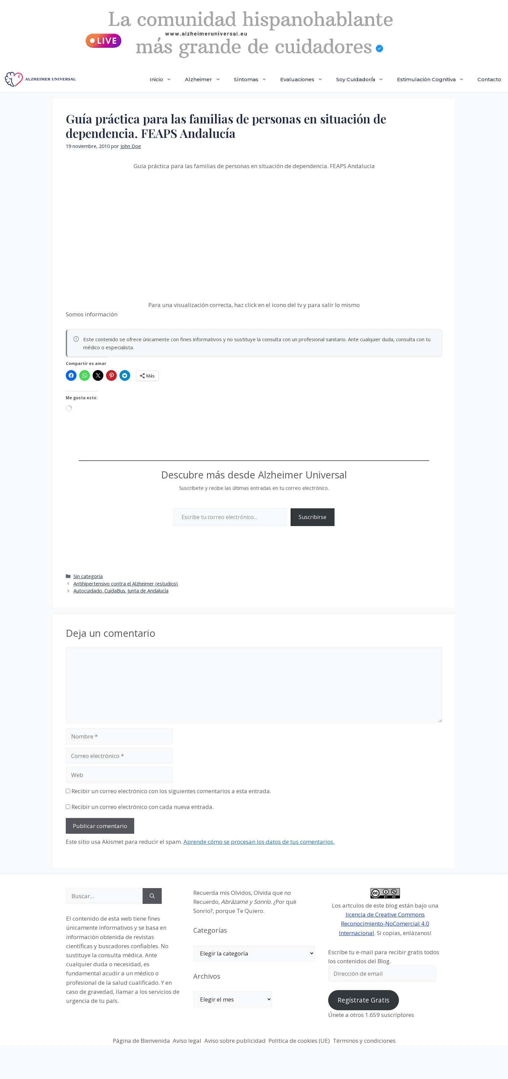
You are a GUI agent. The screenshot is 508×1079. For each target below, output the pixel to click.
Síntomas (253, 79)
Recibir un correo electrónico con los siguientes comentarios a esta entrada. (171, 791)
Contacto (489, 79)
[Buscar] (152, 896)
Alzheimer (206, 79)
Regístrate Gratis (363, 1000)
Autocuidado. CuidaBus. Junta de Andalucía (120, 590)
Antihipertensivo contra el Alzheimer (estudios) (125, 583)
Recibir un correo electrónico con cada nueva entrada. (142, 807)
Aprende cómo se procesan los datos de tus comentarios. (259, 841)
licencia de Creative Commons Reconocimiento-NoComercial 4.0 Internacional (384, 923)
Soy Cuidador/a (363, 79)
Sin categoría (88, 576)
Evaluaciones (304, 79)
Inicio (164, 79)
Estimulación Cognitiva (434, 79)
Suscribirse (312, 517)
